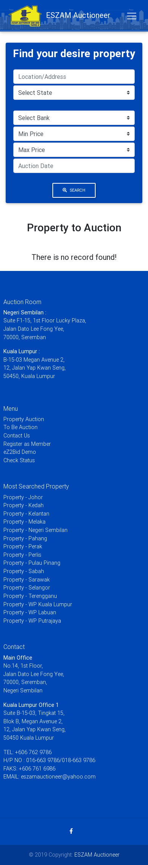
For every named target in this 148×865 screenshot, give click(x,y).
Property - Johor (23, 497)
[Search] (74, 76)
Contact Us (16, 435)
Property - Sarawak (26, 579)
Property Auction (23, 419)
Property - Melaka (24, 521)
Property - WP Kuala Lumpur (37, 604)
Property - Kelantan (26, 513)
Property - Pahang (25, 538)
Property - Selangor (26, 587)
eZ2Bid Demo (19, 452)
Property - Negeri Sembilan (35, 530)
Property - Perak (22, 546)
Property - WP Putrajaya (32, 620)
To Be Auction (20, 427)
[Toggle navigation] (131, 16)
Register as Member (27, 444)
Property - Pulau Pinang (31, 562)
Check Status (19, 460)
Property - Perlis (22, 554)
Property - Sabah (23, 571)
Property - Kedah (23, 505)
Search (74, 190)
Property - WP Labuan (29, 612)
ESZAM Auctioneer (97, 854)
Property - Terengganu (30, 596)
